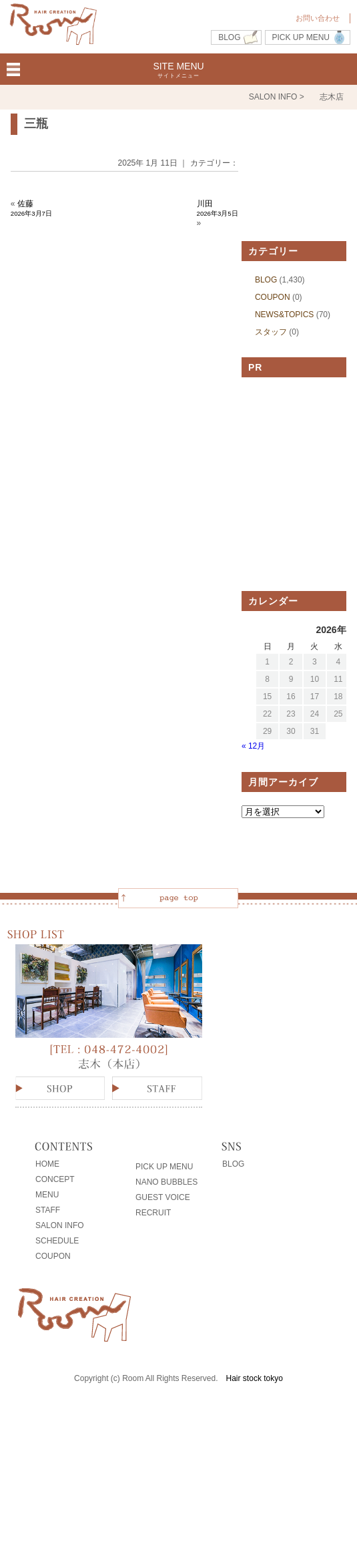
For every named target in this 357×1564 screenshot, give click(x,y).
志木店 (332, 97)
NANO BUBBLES (166, 1182)
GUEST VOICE (162, 1197)
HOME (47, 1164)
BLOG (229, 37)
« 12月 (253, 746)
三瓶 (36, 123)
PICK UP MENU (301, 37)
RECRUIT (153, 1212)
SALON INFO (59, 1225)
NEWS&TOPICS (284, 314)
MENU (47, 1194)
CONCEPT (55, 1179)
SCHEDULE (57, 1240)
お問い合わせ (318, 18)
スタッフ (271, 332)
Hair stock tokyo (254, 1378)
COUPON (272, 297)
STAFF (47, 1210)
